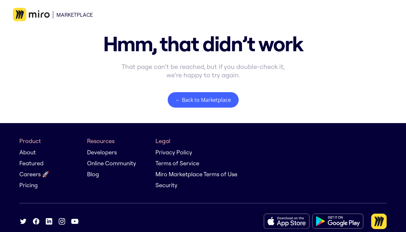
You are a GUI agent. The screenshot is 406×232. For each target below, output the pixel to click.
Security (166, 185)
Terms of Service (177, 163)
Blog (93, 174)
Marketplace (74, 15)
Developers (102, 152)
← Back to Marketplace (203, 99)
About (27, 152)
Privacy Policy (173, 152)
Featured (31, 163)
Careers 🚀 (34, 174)
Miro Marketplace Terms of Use (196, 174)
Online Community (111, 163)
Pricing (28, 185)
